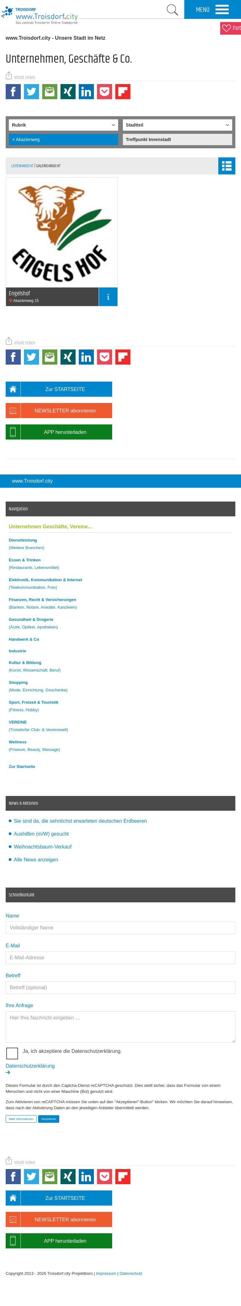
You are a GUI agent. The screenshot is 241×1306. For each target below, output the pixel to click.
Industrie (17, 651)
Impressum (106, 1273)
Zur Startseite (22, 766)
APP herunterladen (46, 432)
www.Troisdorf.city (32, 481)
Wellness (120, 747)
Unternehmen (50, 526)
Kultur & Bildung (120, 667)
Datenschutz (131, 1273)
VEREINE (120, 727)
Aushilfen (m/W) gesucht (41, 834)
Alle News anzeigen (36, 859)
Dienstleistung (120, 545)
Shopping (120, 687)
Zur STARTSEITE (45, 389)
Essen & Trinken (120, 565)
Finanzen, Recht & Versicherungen (120, 604)
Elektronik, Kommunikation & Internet (120, 584)
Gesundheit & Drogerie (120, 624)
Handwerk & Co (24, 639)
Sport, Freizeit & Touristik (120, 707)
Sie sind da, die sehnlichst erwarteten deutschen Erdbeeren (80, 821)
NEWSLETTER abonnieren (51, 410)
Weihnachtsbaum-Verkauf (43, 846)
